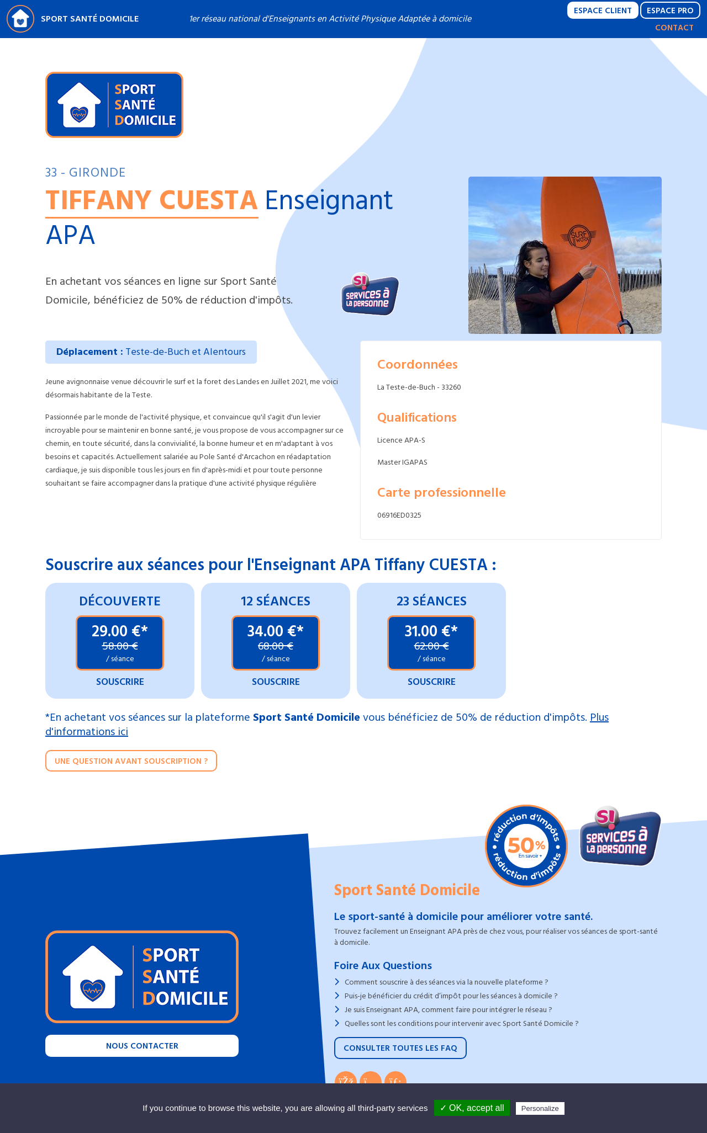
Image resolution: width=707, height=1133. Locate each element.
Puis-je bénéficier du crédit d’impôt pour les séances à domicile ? (451, 996)
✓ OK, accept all (472, 1108)
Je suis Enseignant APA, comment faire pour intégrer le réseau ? (448, 1009)
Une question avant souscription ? (131, 761)
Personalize (540, 1108)
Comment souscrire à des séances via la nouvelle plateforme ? (446, 982)
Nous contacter (142, 1046)
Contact (674, 28)
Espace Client (603, 11)
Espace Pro (670, 11)
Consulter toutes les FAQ (400, 1048)
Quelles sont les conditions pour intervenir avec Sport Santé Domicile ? (462, 1023)
